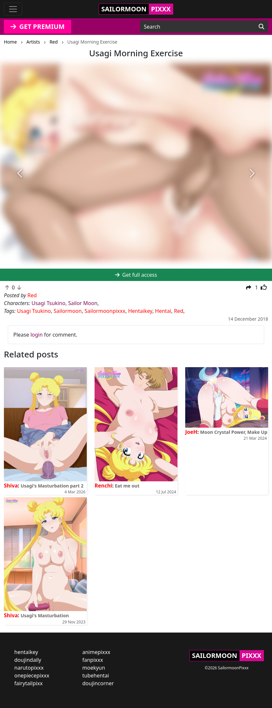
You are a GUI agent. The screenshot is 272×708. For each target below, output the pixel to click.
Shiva (11, 485)
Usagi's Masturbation (44, 615)
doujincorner (98, 683)
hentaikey (26, 652)
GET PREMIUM (37, 26)
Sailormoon (68, 310)
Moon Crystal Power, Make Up (233, 432)
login (37, 334)
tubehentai (95, 675)
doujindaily (27, 659)
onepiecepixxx (31, 675)
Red (178, 310)
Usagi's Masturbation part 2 (51, 486)
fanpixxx (92, 659)
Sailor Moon (82, 303)
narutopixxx (29, 667)
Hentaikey (140, 310)
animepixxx (96, 652)
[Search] (261, 26)
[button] (20, 173)
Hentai (163, 310)
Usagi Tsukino (48, 303)
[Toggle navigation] (13, 9)
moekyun (93, 667)
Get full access (136, 274)
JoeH (191, 431)
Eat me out (127, 486)
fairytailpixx (28, 683)
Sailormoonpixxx (104, 310)
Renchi (103, 485)
